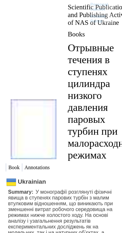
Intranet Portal (98, 19)
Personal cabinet (99, 7)
